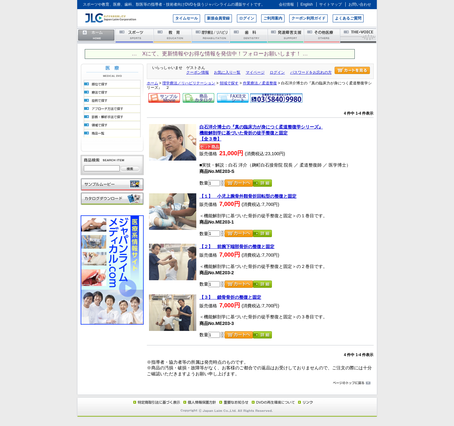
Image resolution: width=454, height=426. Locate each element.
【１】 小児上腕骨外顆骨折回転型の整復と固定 (247, 196)
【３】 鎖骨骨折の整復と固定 (230, 297)
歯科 (249, 35)
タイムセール (186, 18)
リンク (305, 402)
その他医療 (322, 35)
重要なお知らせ (232, 402)
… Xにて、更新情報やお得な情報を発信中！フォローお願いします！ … (220, 54)
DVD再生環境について (273, 402)
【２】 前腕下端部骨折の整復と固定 (236, 246)
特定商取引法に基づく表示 (156, 402)
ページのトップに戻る (227, 383)
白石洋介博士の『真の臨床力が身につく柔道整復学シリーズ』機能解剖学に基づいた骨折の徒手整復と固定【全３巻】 (261, 132)
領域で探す (229, 83)
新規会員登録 (218, 18)
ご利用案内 (272, 18)
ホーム (96, 35)
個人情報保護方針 (199, 402)
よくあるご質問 (348, 18)
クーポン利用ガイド (308, 18)
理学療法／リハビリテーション (211, 35)
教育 (173, 35)
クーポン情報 (197, 72)
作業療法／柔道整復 (260, 83)
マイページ (255, 72)
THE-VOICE (358, 35)
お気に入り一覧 (227, 72)
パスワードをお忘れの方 (311, 72)
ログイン (246, 18)
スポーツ (135, 35)
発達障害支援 (286, 35)
